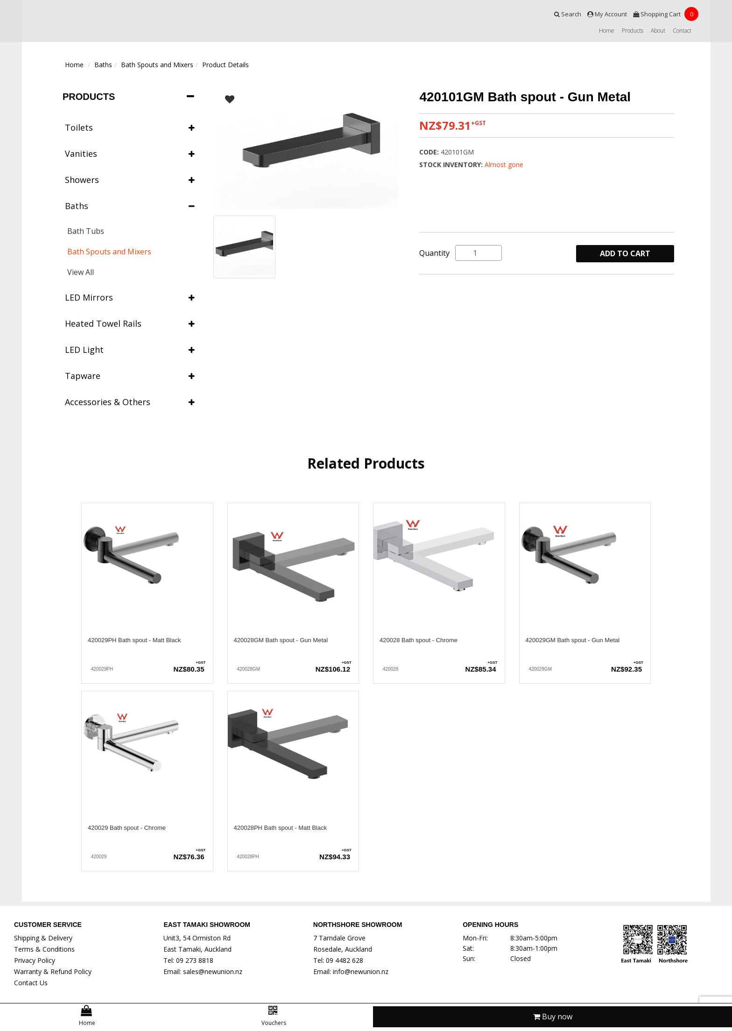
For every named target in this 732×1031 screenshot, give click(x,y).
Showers (130, 180)
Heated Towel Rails (130, 323)
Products (632, 31)
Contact (682, 31)
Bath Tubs (85, 231)
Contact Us (31, 982)
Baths (103, 64)
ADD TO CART (625, 253)
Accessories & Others (130, 402)
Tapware (130, 376)
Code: (430, 151)
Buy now (552, 1016)
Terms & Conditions (44, 949)
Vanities (130, 153)
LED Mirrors (130, 297)
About (658, 31)
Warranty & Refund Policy (53, 971)
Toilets (130, 127)
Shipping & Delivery (43, 937)
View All (80, 272)
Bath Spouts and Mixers (157, 64)
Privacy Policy (34, 960)
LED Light (130, 350)
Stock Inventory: (452, 164)
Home (606, 31)
